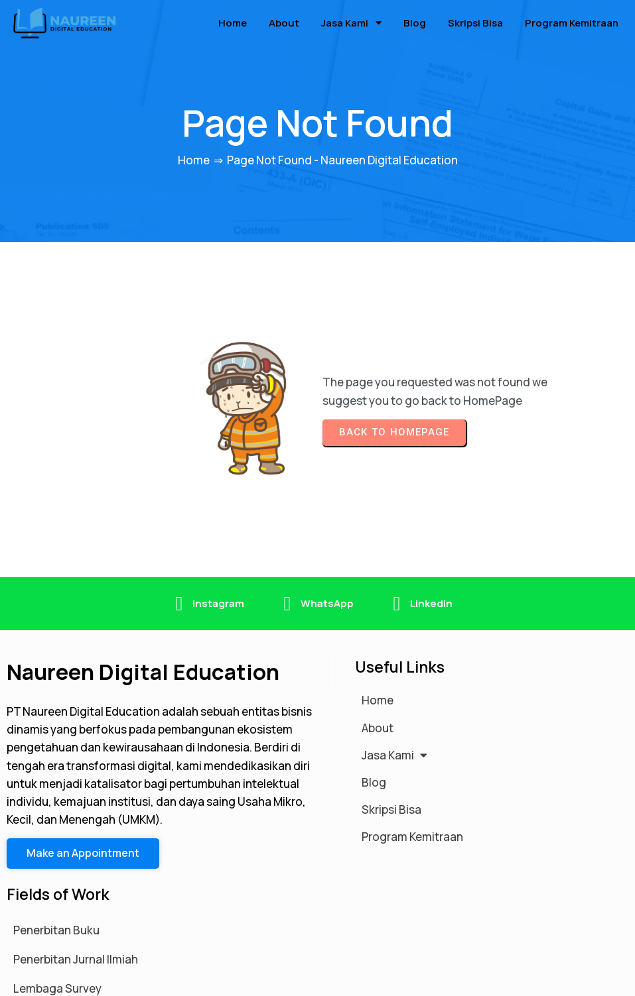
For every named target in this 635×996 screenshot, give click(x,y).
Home (194, 155)
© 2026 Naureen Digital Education (96, 978)
